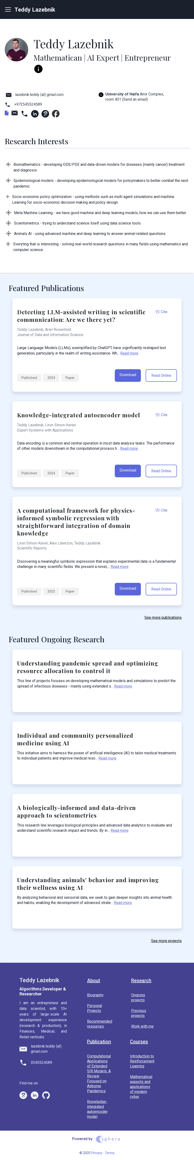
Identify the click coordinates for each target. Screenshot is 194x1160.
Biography (95, 995)
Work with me (142, 1026)
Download (128, 375)
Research (141, 980)
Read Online (161, 375)
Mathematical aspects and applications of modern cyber (141, 1087)
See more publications (163, 617)
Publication (99, 1041)
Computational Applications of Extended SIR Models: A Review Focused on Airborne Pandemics (99, 1073)
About (93, 980)
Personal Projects (94, 1008)
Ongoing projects (138, 997)
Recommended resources (99, 1024)
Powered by (97, 1139)
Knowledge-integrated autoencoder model (97, 1109)
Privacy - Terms (103, 1153)
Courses (139, 1041)
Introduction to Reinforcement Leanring (142, 1061)
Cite (161, 312)
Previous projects (138, 1013)
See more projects (166, 941)
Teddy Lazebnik (30, 9)
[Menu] (9, 9)
